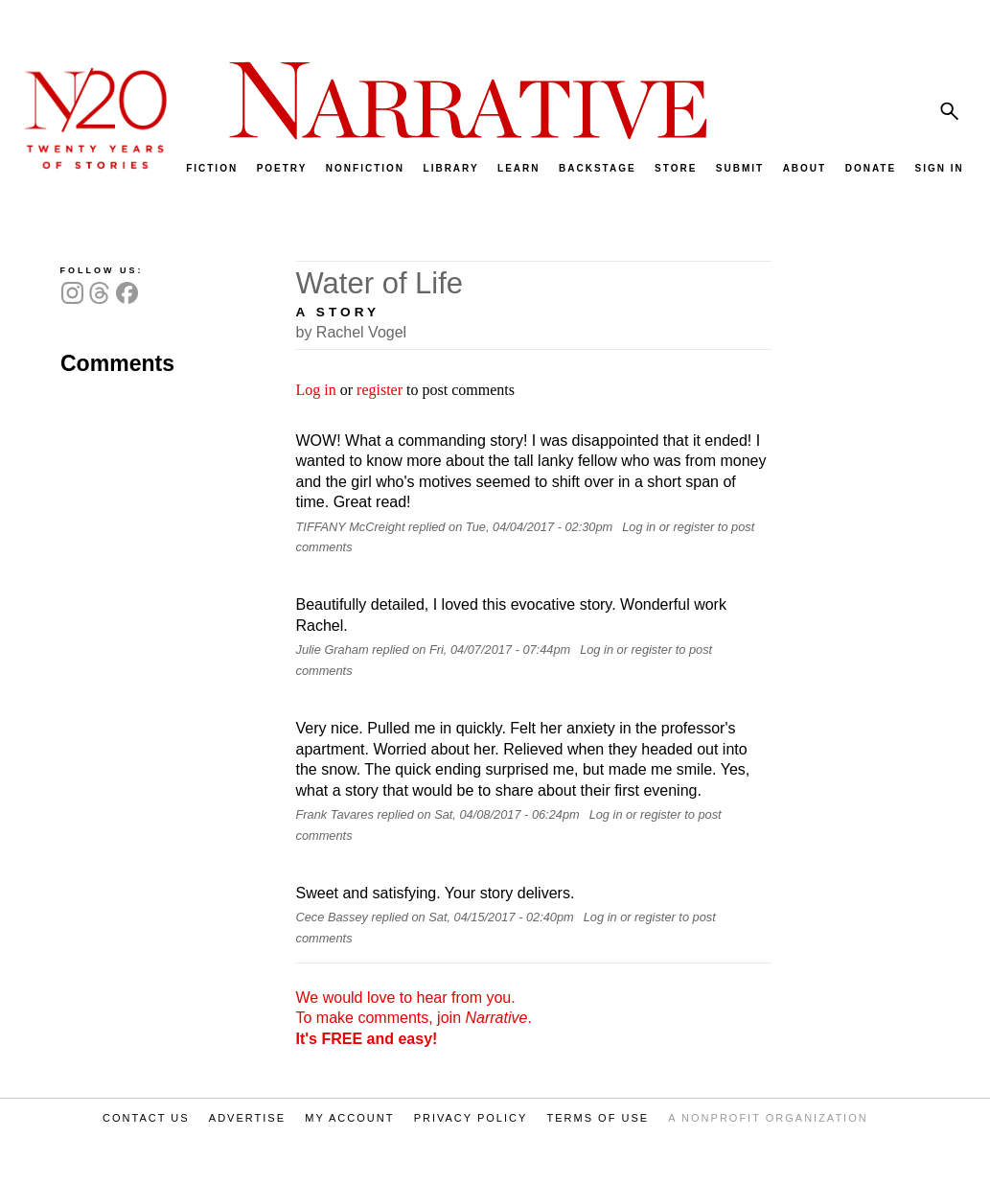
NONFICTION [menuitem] (365, 168)
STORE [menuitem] (676, 168)
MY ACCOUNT (349, 1118)
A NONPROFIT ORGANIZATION (767, 1118)
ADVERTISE (247, 1118)
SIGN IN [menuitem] (939, 168)
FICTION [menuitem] (212, 168)
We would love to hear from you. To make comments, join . (414, 1018)
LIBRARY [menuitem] (451, 168)
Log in (316, 390)
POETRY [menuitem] (282, 168)
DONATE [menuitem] (870, 168)
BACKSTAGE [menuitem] (597, 168)
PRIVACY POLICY (471, 1118)
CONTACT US (146, 1118)
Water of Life (380, 283)
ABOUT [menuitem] (805, 168)
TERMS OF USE (598, 1118)
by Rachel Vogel (351, 332)
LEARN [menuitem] (518, 168)
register (380, 390)
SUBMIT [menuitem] (740, 168)
